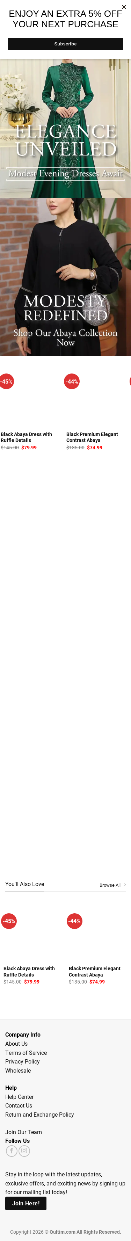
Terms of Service (26, 1052)
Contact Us (18, 1105)
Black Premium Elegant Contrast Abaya (92, 437)
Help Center (19, 1096)
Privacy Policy (22, 1061)
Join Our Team (23, 1131)
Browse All (113, 885)
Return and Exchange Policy (39, 1114)
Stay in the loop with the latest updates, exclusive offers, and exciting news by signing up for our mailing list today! (65, 1183)
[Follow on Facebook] (11, 1151)
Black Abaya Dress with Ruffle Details (26, 437)
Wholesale (18, 1070)
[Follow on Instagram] (24, 1151)
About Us (16, 1043)
